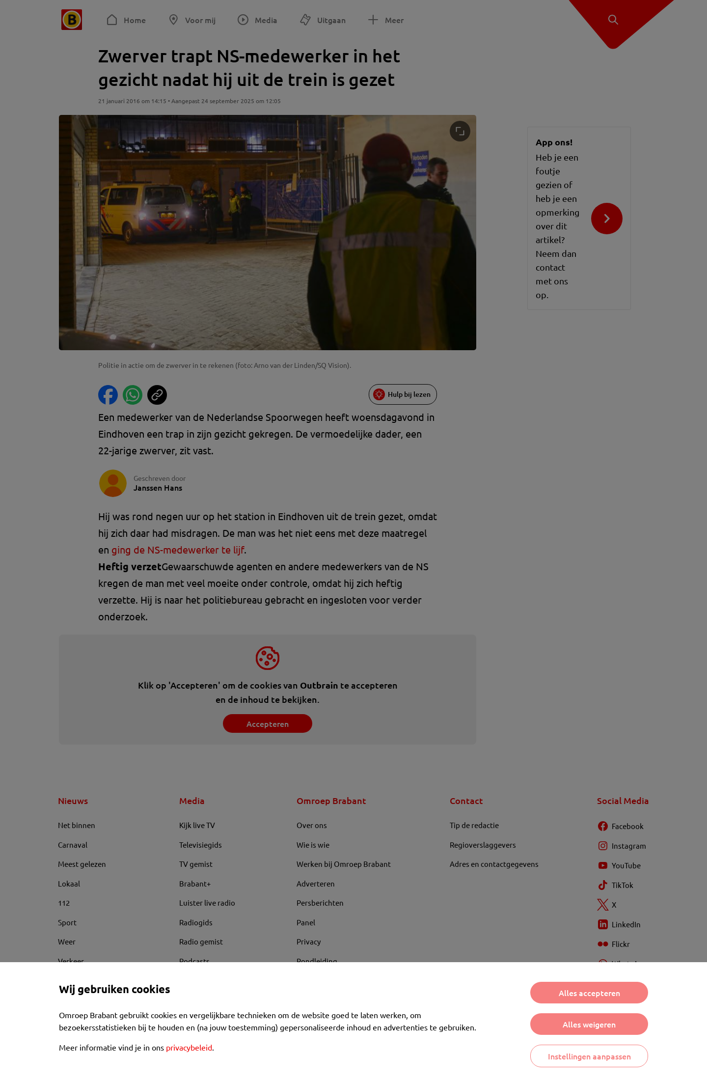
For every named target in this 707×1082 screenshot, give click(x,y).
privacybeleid (189, 1047)
